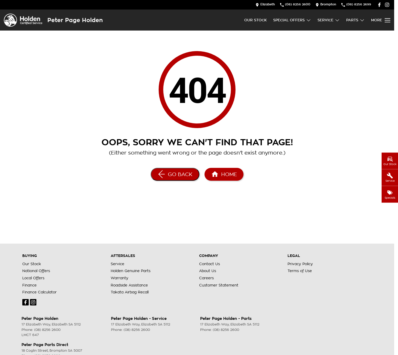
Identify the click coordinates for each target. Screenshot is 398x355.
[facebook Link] (379, 5)
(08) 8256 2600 (47, 329)
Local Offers (33, 278)
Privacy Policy (300, 264)
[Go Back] (175, 174)
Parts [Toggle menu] (355, 20)
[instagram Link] (387, 5)
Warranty (119, 278)
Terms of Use (300, 271)
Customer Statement (218, 285)
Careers (206, 278)
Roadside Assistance (129, 285)
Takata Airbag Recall (130, 292)
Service (117, 264)
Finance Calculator (39, 292)
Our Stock (255, 20)
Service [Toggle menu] (329, 20)
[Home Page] (23, 20)
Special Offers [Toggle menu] (292, 20)
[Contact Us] (265, 5)
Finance (29, 285)
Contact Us (209, 264)
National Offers (36, 271)
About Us (207, 271)
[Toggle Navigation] (380, 20)
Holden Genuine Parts (130, 271)
